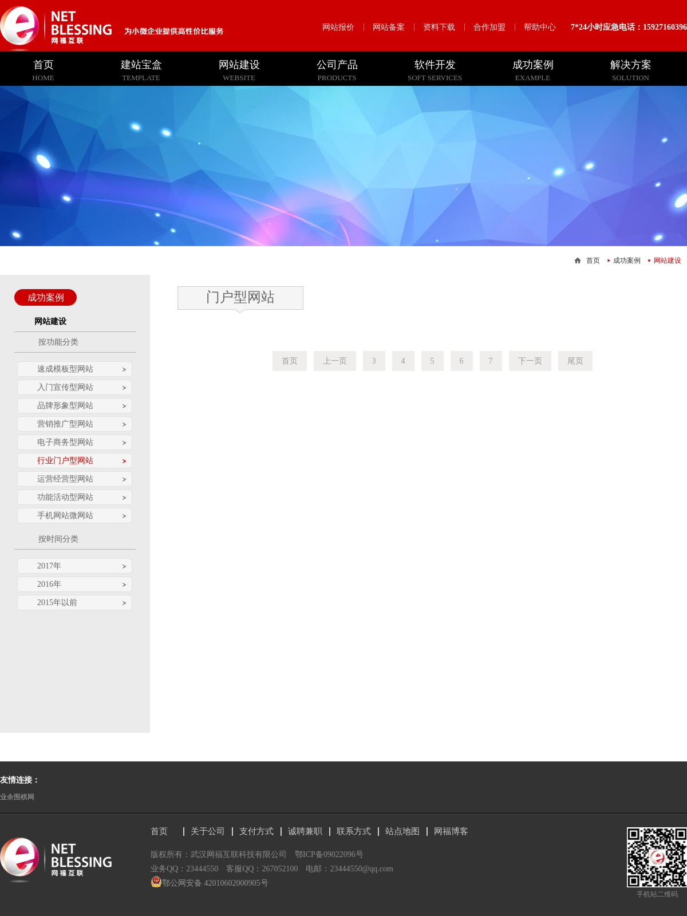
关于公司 (208, 831)
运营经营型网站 (65, 479)
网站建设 (667, 260)
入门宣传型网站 (65, 387)
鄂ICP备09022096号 (329, 854)
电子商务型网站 (65, 442)
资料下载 (439, 27)
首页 (593, 260)
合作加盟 (489, 27)
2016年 (49, 584)
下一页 (530, 361)
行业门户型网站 (65, 460)
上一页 (335, 361)
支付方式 (256, 831)
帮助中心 (540, 27)
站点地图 (402, 831)
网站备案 (389, 27)
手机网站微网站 (65, 515)
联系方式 (354, 831)
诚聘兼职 (305, 831)
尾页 (575, 361)
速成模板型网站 (65, 369)
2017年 (49, 566)
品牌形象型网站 (65, 405)
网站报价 (338, 27)
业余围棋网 (17, 797)
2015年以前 (57, 602)
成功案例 (627, 260)
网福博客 (451, 831)
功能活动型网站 (65, 497)
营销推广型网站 (65, 424)
